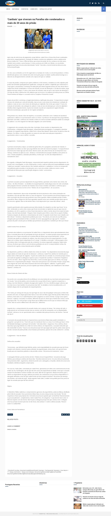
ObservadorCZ (83, 189)
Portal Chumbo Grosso (85, 211)
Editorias (15, 9)
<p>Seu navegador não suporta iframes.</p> (90, 106)
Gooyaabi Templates (72, 514)
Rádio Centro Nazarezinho (86, 261)
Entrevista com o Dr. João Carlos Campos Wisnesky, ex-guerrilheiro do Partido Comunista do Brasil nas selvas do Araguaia (89, 80)
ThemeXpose (42, 514)
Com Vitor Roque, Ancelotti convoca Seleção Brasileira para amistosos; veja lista (93, 202)
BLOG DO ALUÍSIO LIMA (85, 199)
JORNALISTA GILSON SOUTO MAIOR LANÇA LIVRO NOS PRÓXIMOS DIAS (93, 254)
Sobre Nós (34, 9)
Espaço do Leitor (46, 9)
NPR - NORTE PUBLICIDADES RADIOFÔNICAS (87, 250)
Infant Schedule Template (86, 212)
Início (8, 9)
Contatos (24, 9)
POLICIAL (10, 414)
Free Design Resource (52, 514)
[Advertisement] (38, 464)
